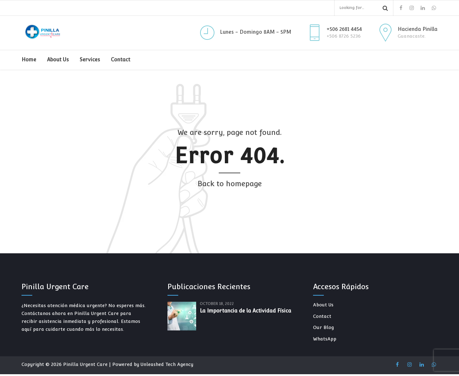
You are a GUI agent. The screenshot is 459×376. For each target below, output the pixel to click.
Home (29, 59)
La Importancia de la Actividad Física (245, 311)
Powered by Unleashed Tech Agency (152, 364)
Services (90, 59)
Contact (120, 59)
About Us (58, 59)
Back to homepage (230, 183)
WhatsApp (324, 339)
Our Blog (323, 327)
